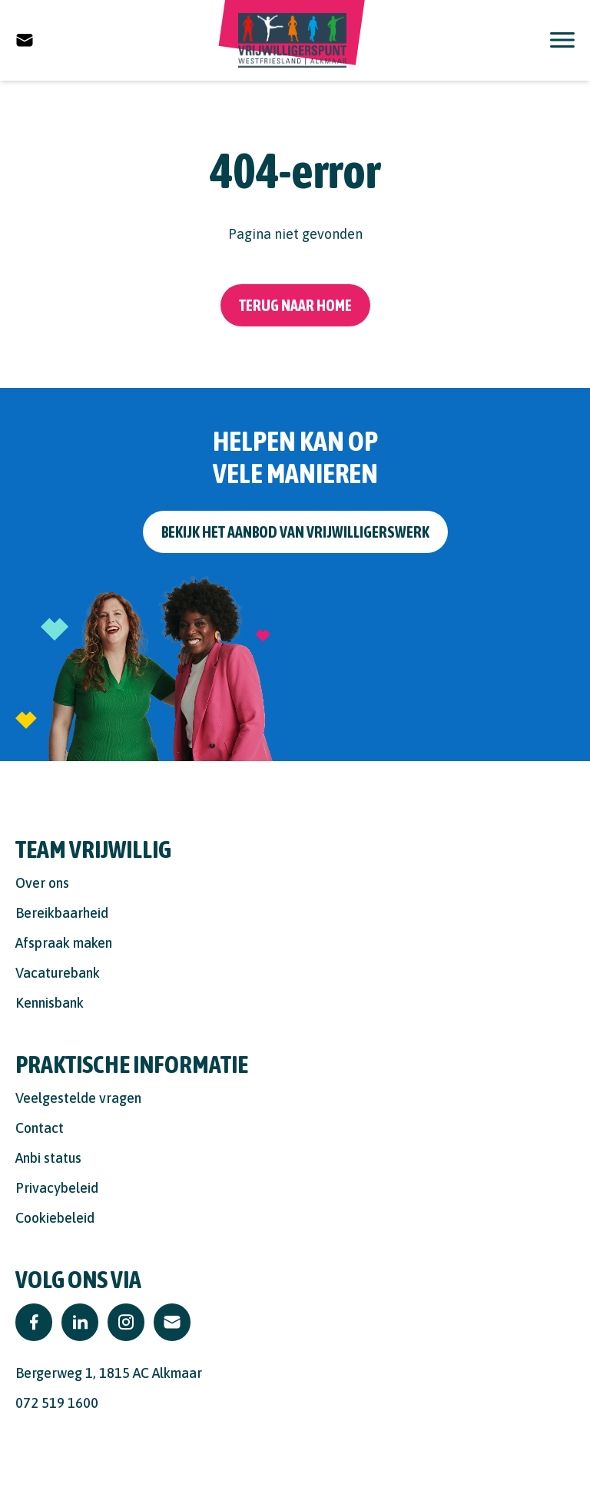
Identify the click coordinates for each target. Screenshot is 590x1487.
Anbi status (48, 1158)
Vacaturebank (57, 973)
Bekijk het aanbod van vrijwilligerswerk (295, 532)
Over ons (42, 883)
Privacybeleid (56, 1188)
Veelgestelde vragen (78, 1098)
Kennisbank (49, 1003)
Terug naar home (295, 305)
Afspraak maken (63, 943)
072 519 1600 (56, 1403)
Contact (39, 1128)
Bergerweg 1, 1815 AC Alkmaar (108, 1373)
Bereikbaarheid (61, 913)
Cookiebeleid (54, 1218)
